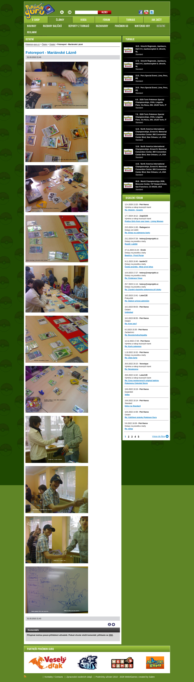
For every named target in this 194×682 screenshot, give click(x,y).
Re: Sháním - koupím (134, 210)
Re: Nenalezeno (131, 369)
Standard (128, 403)
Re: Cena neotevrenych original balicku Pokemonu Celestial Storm (142, 382)
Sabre (152, 677)
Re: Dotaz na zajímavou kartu (137, 233)
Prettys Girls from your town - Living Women (144, 221)
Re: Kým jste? (131, 324)
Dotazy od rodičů (131, 230)
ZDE (111, 635)
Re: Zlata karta (131, 358)
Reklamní (32, 32)
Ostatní (161, 26)
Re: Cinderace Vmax (133, 278)
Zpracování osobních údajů (79, 677)
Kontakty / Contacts (54, 677)
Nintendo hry (142, 26)
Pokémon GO (121, 26)
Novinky (31, 26)
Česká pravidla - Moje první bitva (139, 267)
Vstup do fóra (158, 436)
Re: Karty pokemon (133, 346)
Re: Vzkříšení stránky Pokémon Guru (141, 417)
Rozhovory (102, 26)
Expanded (129, 392)
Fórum (70, 10)
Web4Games (131, 677)
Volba (127, 395)
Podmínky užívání (104, 677)
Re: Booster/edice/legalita (136, 335)
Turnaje (130, 39)
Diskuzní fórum (134, 198)
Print (109, 624)
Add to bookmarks (113, 624)
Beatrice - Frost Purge (134, 255)
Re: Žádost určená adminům (137, 301)
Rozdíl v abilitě (131, 244)
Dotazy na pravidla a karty (135, 241)
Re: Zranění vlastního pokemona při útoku (143, 290)
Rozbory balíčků (52, 26)
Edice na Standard (133, 406)
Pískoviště (129, 298)
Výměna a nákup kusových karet (138, 207)
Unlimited (129, 312)
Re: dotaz (129, 429)
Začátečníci (129, 332)
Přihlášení (62, 10)
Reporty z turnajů (79, 26)
